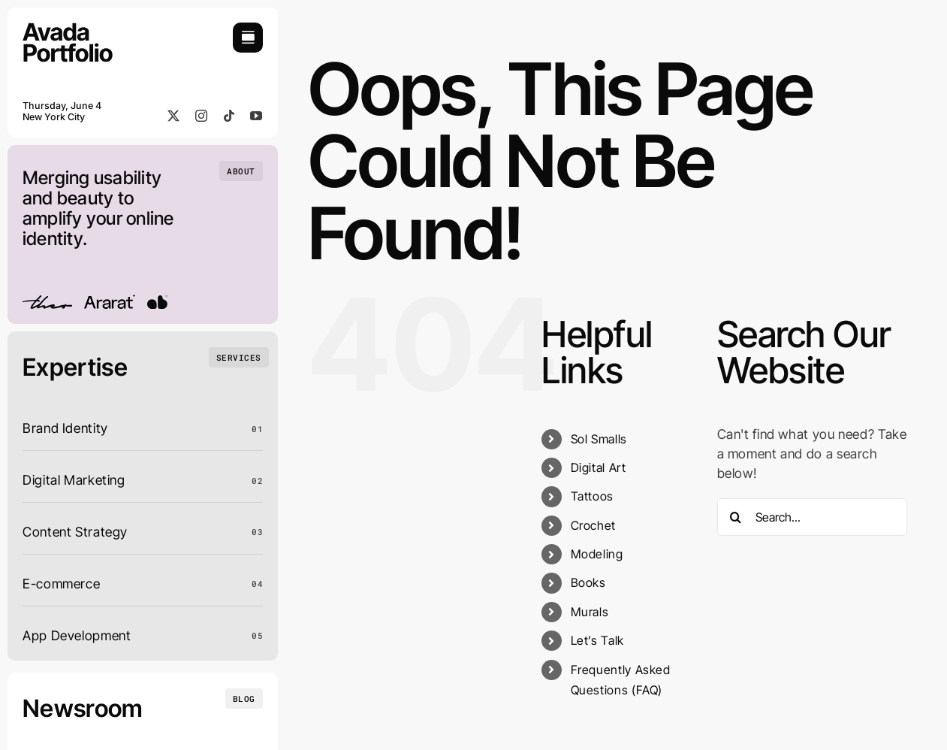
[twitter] (173, 116)
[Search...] (812, 517)
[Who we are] (241, 171)
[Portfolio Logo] (68, 29)
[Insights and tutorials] (244, 698)
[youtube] (256, 116)
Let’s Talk (597, 640)
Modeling (597, 553)
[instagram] (201, 116)
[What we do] (239, 357)
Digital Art (598, 467)
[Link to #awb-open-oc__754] (248, 38)
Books (588, 582)
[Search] (736, 517)
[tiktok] (229, 116)
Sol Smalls (599, 438)
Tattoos (592, 496)
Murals (590, 611)
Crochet (593, 525)
